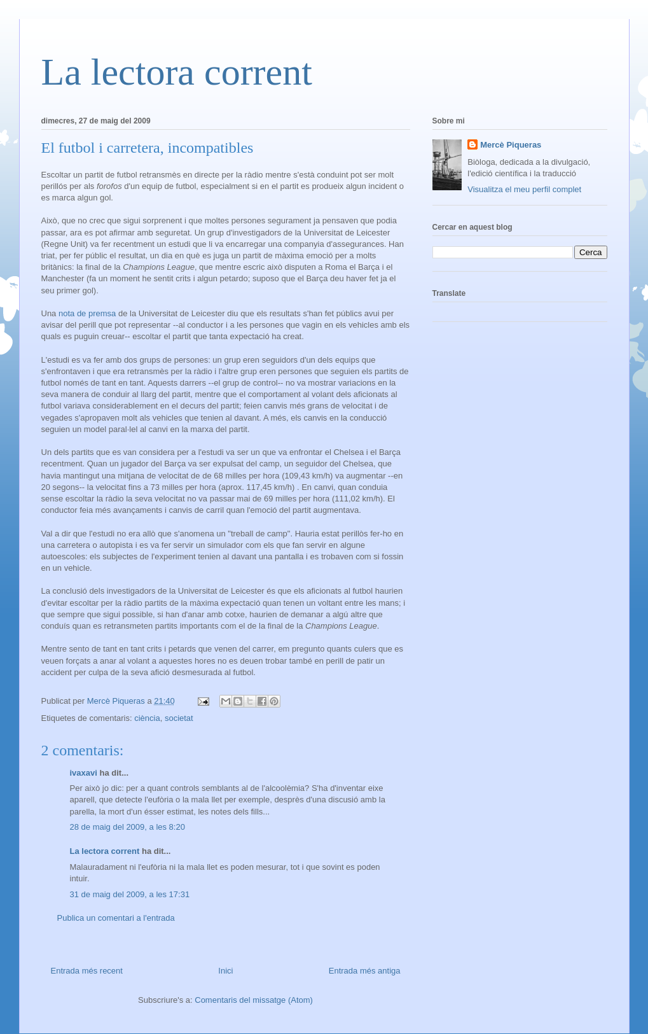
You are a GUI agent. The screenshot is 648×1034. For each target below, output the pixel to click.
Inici (225, 970)
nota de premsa (87, 313)
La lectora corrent (176, 72)
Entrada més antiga (365, 970)
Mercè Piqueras (510, 145)
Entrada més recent (87, 970)
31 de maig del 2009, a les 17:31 (130, 894)
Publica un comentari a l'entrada (116, 918)
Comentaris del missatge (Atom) (254, 1000)
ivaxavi (83, 773)
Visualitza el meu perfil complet (524, 189)
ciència (147, 718)
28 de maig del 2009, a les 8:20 (127, 827)
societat (179, 718)
